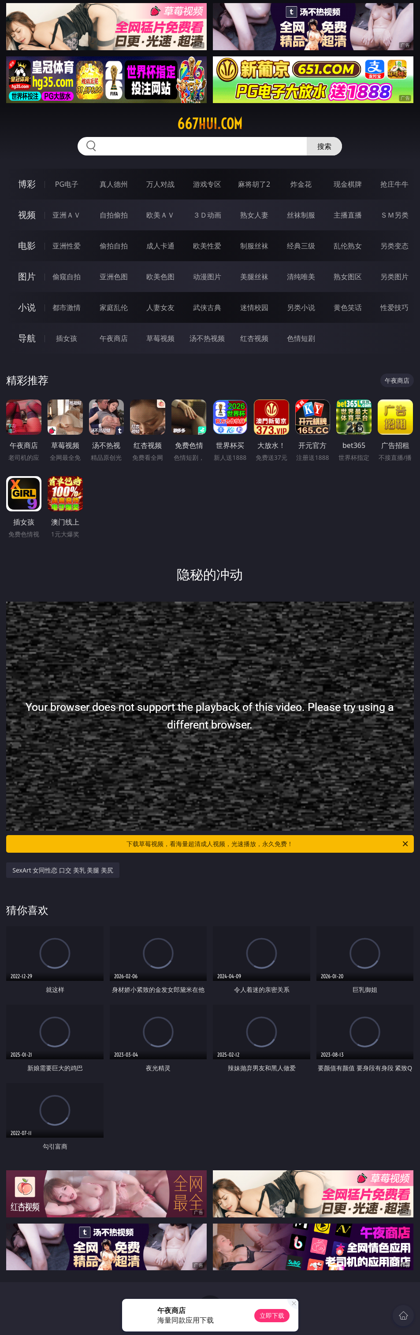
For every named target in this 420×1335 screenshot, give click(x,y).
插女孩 (66, 338)
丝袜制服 (301, 215)
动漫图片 (207, 276)
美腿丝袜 (254, 276)
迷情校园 (254, 307)
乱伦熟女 (348, 246)
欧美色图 (160, 276)
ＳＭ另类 (394, 215)
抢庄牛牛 (394, 184)
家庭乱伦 (114, 307)
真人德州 (114, 184)
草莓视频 (160, 338)
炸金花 (301, 184)
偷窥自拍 (66, 276)
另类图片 (394, 276)
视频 (27, 215)
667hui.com (209, 124)
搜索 (324, 146)
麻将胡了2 (254, 184)
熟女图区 (348, 276)
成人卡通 (160, 246)
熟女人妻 (254, 215)
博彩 (27, 184)
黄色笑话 (348, 307)
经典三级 (301, 246)
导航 (27, 338)
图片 (27, 276)
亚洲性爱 (66, 246)
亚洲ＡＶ (66, 215)
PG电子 (66, 184)
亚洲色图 (114, 276)
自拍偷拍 (114, 215)
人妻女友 (160, 307)
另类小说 (301, 307)
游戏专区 (207, 184)
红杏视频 (254, 338)
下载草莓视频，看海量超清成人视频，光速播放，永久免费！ (267, 844)
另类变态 (394, 246)
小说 (27, 307)
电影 (27, 245)
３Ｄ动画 (207, 215)
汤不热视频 (207, 338)
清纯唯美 (301, 276)
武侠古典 (207, 307)
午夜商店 (114, 338)
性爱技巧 (394, 307)
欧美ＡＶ (160, 215)
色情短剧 (301, 338)
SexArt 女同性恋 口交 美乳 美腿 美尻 (62, 870)
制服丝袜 (254, 246)
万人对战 (160, 184)
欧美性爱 (207, 246)
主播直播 (348, 215)
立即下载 (272, 1315)
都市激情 (66, 307)
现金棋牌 (348, 184)
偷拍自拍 (114, 246)
